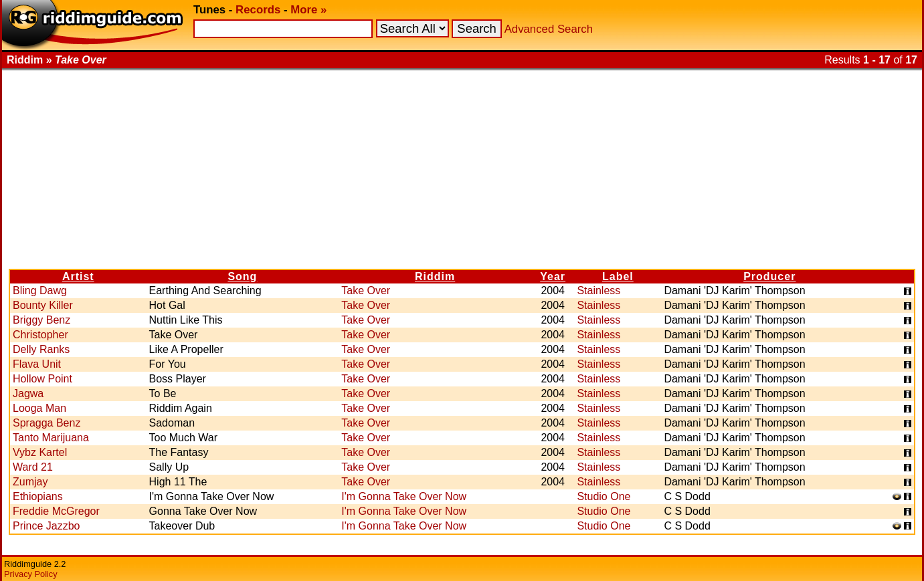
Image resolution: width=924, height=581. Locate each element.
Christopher (40, 334)
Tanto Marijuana (51, 437)
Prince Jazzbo (46, 526)
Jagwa (28, 393)
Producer (769, 276)
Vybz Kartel (40, 452)
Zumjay (30, 481)
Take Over (365, 290)
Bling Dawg (40, 290)
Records (258, 9)
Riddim (435, 276)
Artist (78, 276)
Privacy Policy (31, 574)
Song (242, 276)
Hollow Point (42, 378)
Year (552, 276)
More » (308, 9)
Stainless (598, 290)
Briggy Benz (41, 320)
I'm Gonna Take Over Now (403, 496)
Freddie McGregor (56, 511)
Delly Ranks (41, 349)
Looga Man (39, 408)
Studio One (603, 496)
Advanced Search (548, 29)
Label (618, 276)
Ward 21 (33, 467)
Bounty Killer (43, 305)
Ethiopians (38, 496)
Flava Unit (37, 364)
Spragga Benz (46, 423)
